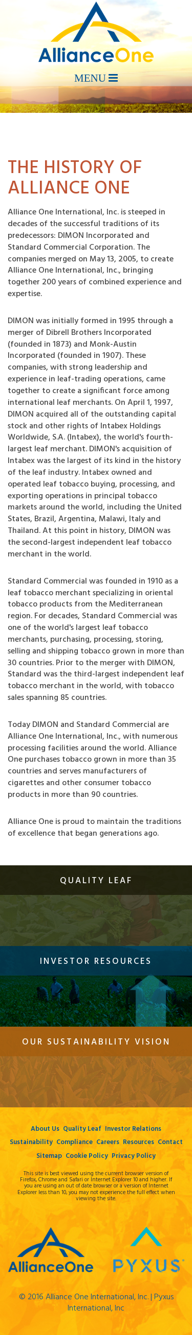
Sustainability (31, 1142)
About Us (45, 1129)
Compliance (74, 1142)
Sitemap (49, 1156)
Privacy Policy (134, 1156)
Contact (170, 1142)
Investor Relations (133, 1129)
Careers (107, 1142)
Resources (138, 1142)
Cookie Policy (87, 1156)
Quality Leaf (82, 1129)
